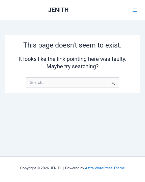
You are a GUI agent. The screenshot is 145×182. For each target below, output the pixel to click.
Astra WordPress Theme (105, 168)
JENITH (58, 9)
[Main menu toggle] (134, 10)
